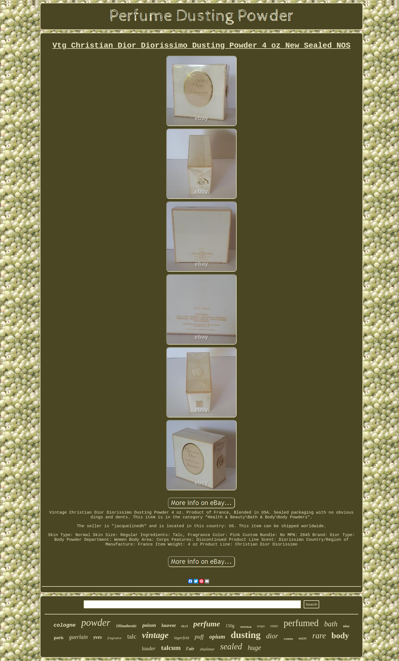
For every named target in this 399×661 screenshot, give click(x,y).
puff (199, 636)
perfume (206, 623)
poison (149, 625)
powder (95, 622)
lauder (149, 648)
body (340, 635)
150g (230, 625)
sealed (231, 646)
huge (254, 647)
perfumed (301, 623)
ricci (184, 626)
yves (97, 637)
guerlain (78, 637)
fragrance (115, 638)
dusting (246, 635)
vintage (155, 635)
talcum (171, 647)
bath (330, 624)
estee (274, 626)
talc (131, 636)
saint (302, 638)
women (288, 638)
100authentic (126, 626)
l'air (190, 648)
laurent (169, 625)
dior (272, 636)
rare (319, 635)
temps (261, 626)
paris (58, 637)
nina (346, 626)
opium (217, 636)
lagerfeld (181, 638)
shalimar (207, 649)
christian (246, 626)
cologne (64, 625)
